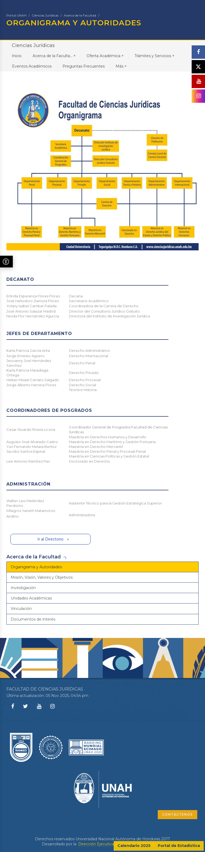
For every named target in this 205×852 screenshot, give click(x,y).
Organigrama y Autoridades (36, 567)
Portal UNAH (16, 15)
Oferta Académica (105, 55)
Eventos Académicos (32, 66)
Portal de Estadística (179, 845)
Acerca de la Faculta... (54, 55)
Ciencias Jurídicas (45, 15)
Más (121, 66)
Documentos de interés (33, 619)
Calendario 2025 (134, 845)
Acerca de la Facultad (80, 15)
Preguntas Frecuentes (83, 66)
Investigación (23, 587)
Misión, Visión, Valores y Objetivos (42, 577)
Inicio (17, 55)
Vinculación (21, 608)
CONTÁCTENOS (177, 814)
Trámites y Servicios (154, 55)
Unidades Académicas (31, 598)
